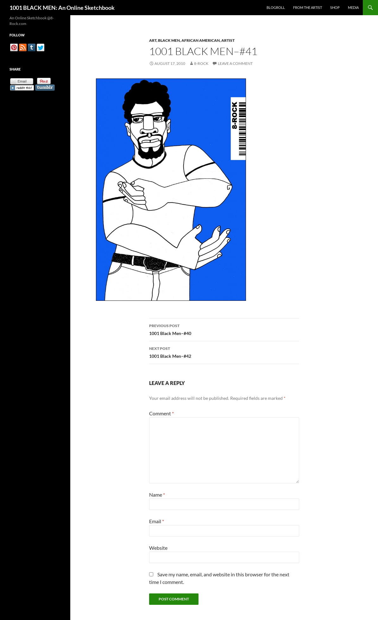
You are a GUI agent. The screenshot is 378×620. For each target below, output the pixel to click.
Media (353, 7)
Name (157, 495)
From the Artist (307, 7)
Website (158, 548)
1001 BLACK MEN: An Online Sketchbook (62, 7)
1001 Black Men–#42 (224, 352)
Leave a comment (235, 63)
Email (156, 521)
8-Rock (201, 63)
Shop (335, 7)
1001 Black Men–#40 (224, 329)
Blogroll (276, 7)
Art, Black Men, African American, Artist (192, 40)
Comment (161, 413)
